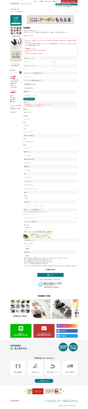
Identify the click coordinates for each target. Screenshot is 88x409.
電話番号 (26, 151)
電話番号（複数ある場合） (29, 159)
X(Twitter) (13, 99)
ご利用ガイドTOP (44, 380)
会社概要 (76, 401)
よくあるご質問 (13, 87)
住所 (25, 102)
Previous (11, 309)
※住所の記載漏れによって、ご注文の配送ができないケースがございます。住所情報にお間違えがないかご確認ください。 (39, 105)
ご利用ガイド (13, 85)
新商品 (13, 76)
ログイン (74, 1)
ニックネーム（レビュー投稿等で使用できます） (34, 73)
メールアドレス (27, 181)
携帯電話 (27, 248)
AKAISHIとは (48, 1)
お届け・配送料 (69, 372)
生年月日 (26, 201)
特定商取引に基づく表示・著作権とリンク (70, 400)
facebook (13, 101)
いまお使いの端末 (27, 240)
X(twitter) (64, 336)
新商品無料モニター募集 (15, 108)
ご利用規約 (26, 252)
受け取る (27, 225)
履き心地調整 (17, 372)
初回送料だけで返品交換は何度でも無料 (63, 4)
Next (76, 309)
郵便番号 (26, 91)
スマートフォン (28, 246)
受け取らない (28, 227)
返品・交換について (52, 372)
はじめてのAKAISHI (14, 80)
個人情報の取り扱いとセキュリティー (55, 401)
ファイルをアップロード (29, 88)
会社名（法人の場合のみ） (29, 135)
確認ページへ (50, 275)
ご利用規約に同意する (50, 269)
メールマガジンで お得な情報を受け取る (44, 334)
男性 (26, 195)
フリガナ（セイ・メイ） (29, 65)
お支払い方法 (34, 372)
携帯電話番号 (26, 166)
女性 (26, 198)
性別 (25, 192)
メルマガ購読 (53, 400)
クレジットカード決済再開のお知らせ (17, 11)
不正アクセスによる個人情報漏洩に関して (15, 64)
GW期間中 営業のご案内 (15, 9)
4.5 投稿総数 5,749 (16, 20)
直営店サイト (56, 1)
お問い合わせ (13, 112)
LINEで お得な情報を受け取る (20, 334)
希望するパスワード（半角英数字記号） (32, 209)
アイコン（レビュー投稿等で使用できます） (33, 80)
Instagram (14, 97)
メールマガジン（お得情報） (30, 221)
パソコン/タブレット (29, 243)
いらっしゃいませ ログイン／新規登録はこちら (64, 6)
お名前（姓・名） (27, 58)
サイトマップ (45, 401)
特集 (12, 78)
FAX (25, 173)
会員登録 (48, 400)
